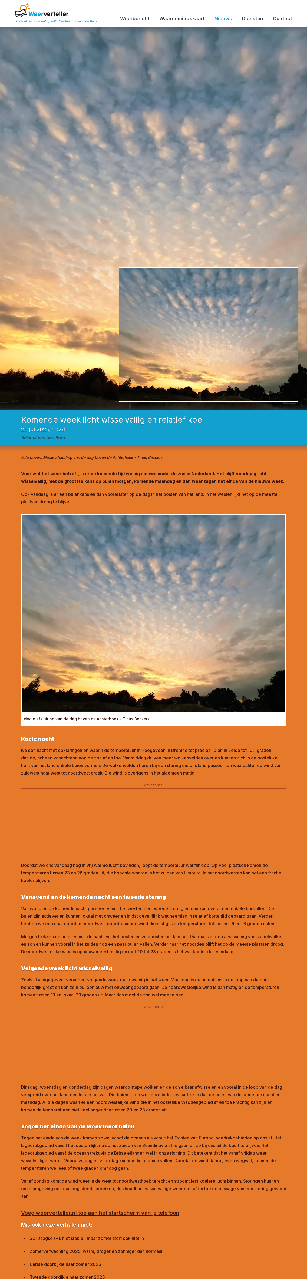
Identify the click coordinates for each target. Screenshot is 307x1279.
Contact (282, 18)
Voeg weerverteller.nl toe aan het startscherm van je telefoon (100, 1213)
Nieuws (223, 18)
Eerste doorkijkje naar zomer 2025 (65, 1264)
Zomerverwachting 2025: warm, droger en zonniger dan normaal (96, 1251)
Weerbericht (135, 18)
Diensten (252, 18)
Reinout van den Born (43, 437)
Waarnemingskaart (182, 18)
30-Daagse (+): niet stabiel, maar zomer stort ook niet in (87, 1238)
